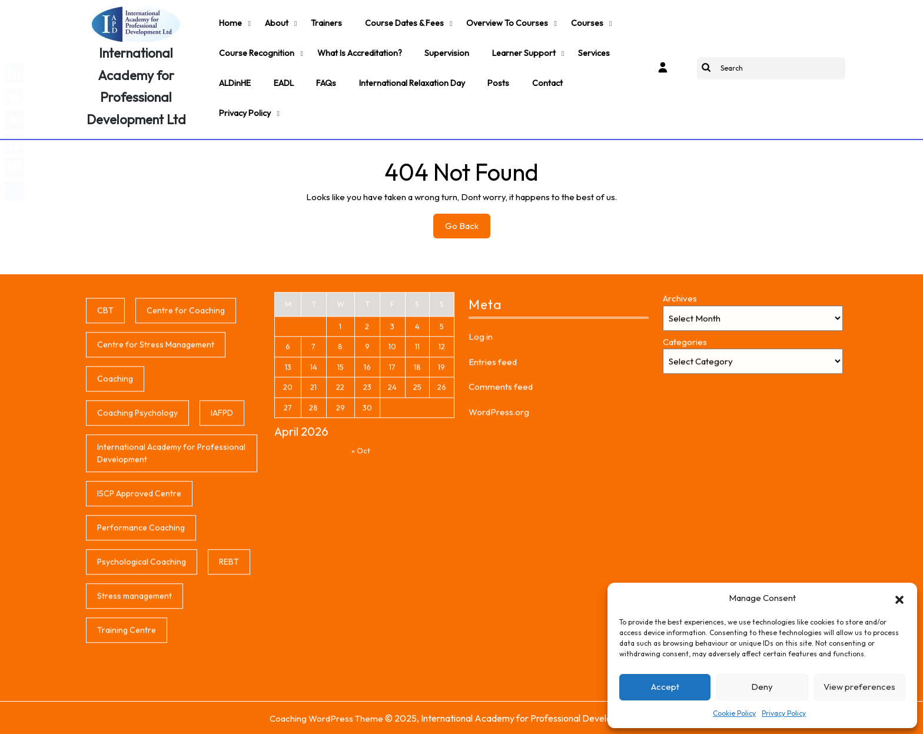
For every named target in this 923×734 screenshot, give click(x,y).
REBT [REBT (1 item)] (229, 684)
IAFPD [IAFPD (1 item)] (222, 535)
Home (229, 21)
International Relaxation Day (404, 74)
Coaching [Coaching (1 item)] (115, 501)
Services (581, 47)
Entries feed (493, 484)
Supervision (440, 47)
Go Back (467, 228)
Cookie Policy (734, 713)
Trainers (320, 21)
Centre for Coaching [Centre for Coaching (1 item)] (186, 433)
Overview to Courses (495, 21)
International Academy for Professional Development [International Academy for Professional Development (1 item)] (171, 575)
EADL (281, 74)
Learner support (513, 47)
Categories (685, 464)
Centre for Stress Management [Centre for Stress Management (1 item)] (155, 467)
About (272, 21)
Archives (680, 421)
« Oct (360, 573)
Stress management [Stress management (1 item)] (134, 718)
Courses (572, 21)
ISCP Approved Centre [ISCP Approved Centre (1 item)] (139, 616)
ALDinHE (234, 74)
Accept (665, 686)
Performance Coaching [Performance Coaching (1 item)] (141, 650)
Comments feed (501, 509)
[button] (899, 598)
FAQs (321, 74)
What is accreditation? (355, 47)
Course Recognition (255, 47)
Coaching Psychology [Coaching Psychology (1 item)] (137, 535)
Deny (762, 686)
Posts (488, 74)
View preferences (859, 686)
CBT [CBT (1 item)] (105, 433)
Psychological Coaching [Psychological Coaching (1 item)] (141, 684)
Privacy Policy (784, 713)
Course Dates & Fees (395, 21)
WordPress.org (499, 534)
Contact (535, 74)
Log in (481, 459)
